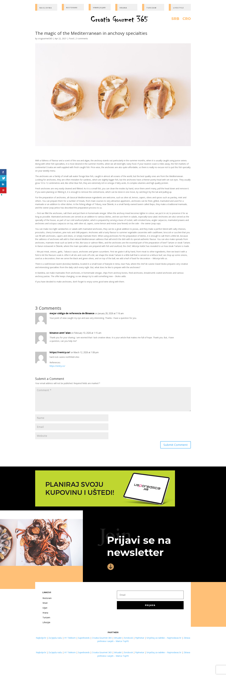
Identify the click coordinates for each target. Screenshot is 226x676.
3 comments (82, 38)
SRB (175, 19)
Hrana (45, 612)
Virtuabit (118, 637)
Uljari (45, 607)
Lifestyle (46, 622)
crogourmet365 (45, 38)
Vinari (45, 602)
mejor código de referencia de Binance (72, 313)
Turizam (46, 617)
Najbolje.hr (41, 637)
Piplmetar (139, 637)
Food (71, 38)
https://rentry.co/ (60, 352)
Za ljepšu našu (55, 637)
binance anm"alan (60, 332)
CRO (186, 19)
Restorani (47, 598)
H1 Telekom (70, 637)
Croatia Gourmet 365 (102, 637)
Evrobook (128, 637)
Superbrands (84, 637)
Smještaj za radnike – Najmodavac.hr (163, 637)
